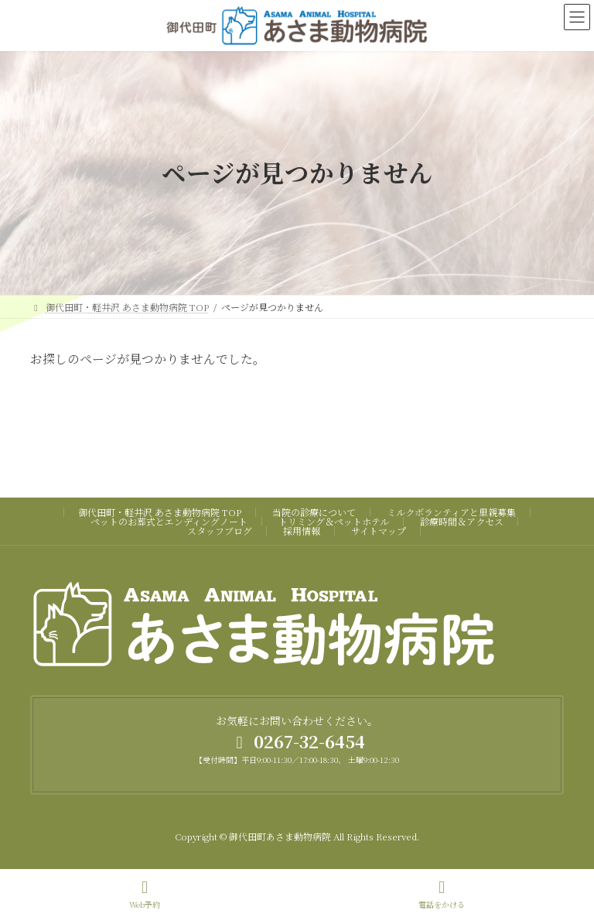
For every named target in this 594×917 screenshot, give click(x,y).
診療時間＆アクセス (462, 521)
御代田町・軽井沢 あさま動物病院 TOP (159, 511)
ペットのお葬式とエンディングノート (169, 521)
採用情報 (301, 530)
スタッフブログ (219, 530)
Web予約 (144, 894)
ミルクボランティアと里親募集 (451, 511)
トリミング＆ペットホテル (333, 521)
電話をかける (441, 894)
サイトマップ (378, 530)
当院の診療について (314, 511)
